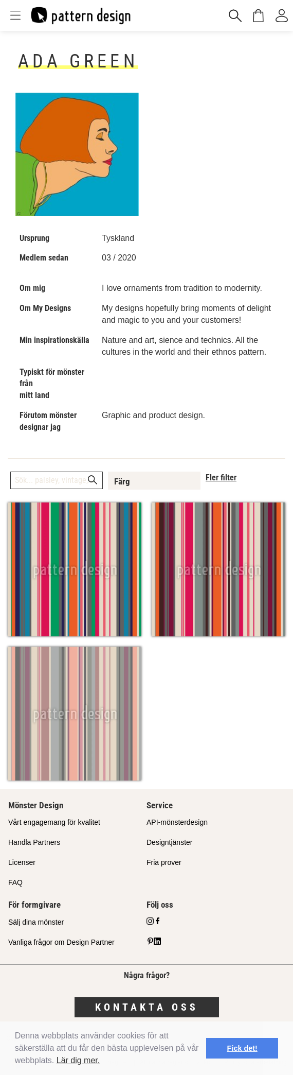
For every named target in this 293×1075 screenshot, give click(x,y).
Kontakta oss (146, 1007)
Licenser (21, 862)
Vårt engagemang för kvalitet (54, 822)
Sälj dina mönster (36, 922)
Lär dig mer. (78, 1060)
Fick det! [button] (242, 1048)
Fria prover (163, 862)
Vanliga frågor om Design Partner (61, 942)
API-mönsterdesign (177, 822)
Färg (122, 481)
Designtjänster (169, 842)
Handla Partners (34, 842)
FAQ (15, 882)
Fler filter (221, 477)
